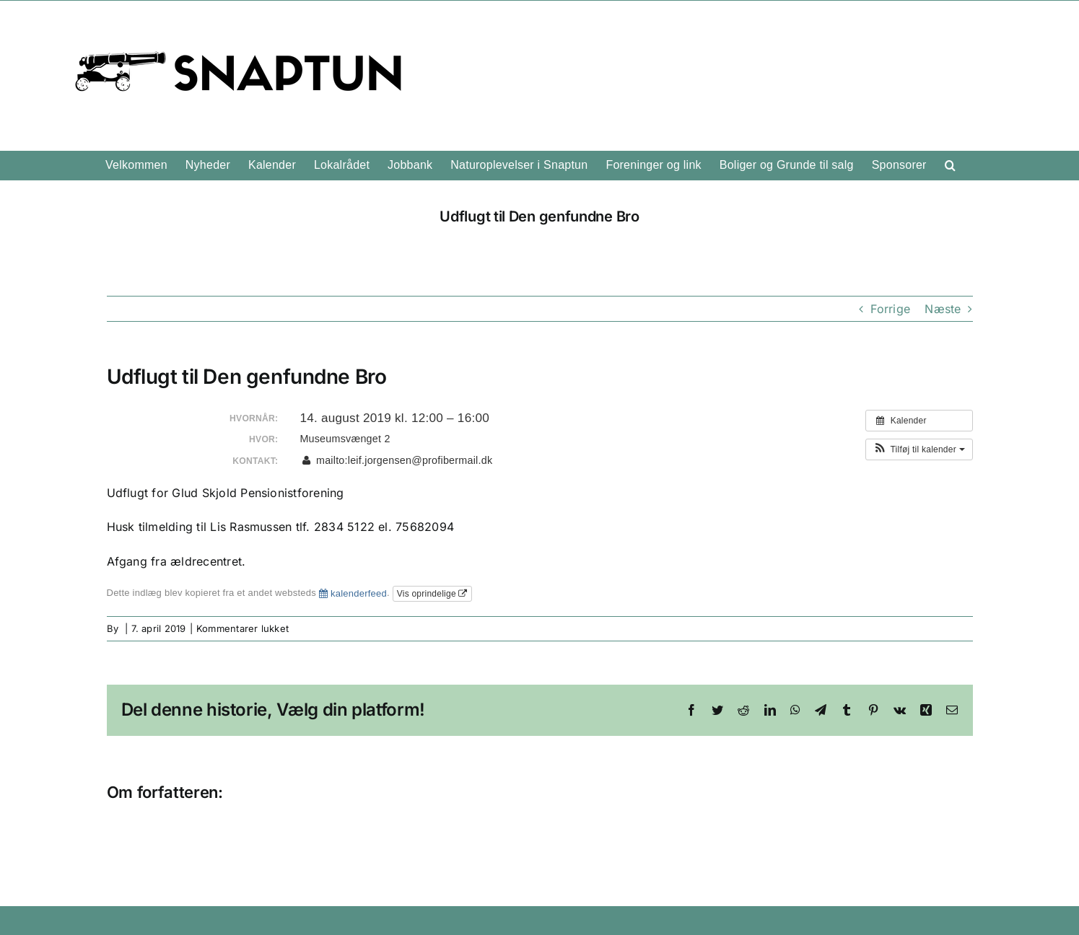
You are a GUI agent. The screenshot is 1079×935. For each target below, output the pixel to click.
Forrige (890, 309)
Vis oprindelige (432, 594)
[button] (950, 165)
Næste (943, 309)
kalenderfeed (353, 593)
